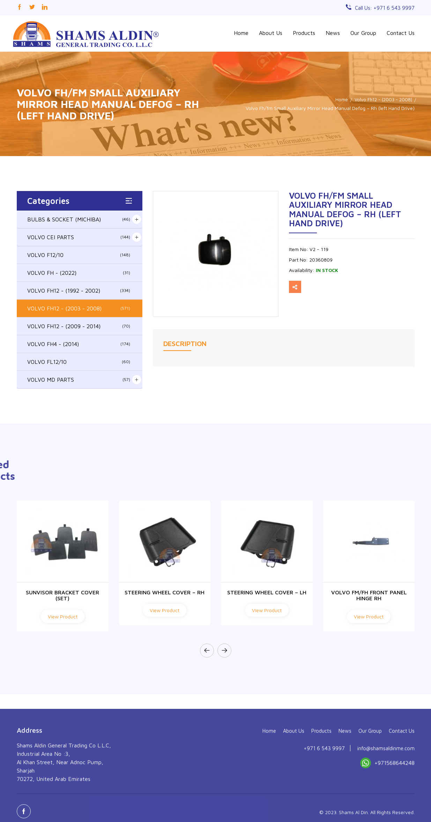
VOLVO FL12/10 (78, 360)
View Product (62, 615)
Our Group (363, 33)
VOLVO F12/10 (78, 253)
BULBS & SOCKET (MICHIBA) (78, 218)
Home (241, 33)
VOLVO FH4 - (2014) (78, 342)
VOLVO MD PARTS (78, 378)
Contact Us (401, 33)
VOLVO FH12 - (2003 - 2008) (78, 307)
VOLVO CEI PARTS (78, 236)
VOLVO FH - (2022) (78, 271)
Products (304, 33)
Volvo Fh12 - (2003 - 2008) (381, 99)
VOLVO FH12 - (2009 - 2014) (78, 325)
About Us (270, 33)
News (333, 33)
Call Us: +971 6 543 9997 (383, 8)
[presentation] (207, 649)
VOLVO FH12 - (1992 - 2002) (78, 289)
